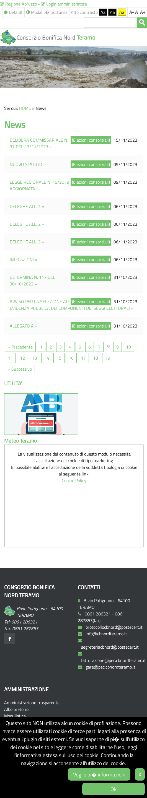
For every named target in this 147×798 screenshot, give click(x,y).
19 (107, 358)
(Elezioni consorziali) (91, 140)
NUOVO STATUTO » (28, 164)
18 (95, 358)
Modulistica (15, 716)
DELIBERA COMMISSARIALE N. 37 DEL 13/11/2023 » (39, 143)
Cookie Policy (74, 480)
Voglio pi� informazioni (99, 774)
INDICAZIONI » (23, 259)
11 (10, 358)
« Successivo (20, 369)
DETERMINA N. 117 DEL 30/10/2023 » (32, 280)
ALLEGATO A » (23, 326)
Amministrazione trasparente (32, 702)
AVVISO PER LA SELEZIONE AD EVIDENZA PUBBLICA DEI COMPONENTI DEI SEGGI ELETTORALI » (71, 304)
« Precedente (20, 347)
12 (22, 358)
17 (83, 358)
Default (13, 12)
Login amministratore (64, 4)
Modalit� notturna (47, 12)
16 (71, 358)
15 (58, 358)
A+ (142, 12)
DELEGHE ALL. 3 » (27, 241)
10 (128, 347)
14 (46, 358)
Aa (102, 12)
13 (34, 358)
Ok (113, 789)
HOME (25, 108)
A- (131, 12)
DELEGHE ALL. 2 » (27, 224)
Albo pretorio (16, 709)
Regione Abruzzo (18, 4)
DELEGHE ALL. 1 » (27, 206)
